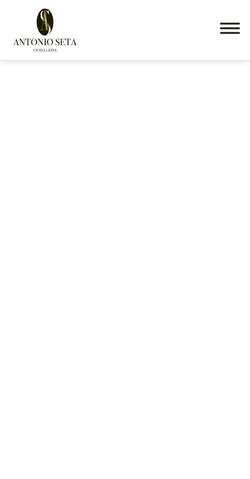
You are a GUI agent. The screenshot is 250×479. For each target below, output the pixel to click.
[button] (230, 28)
